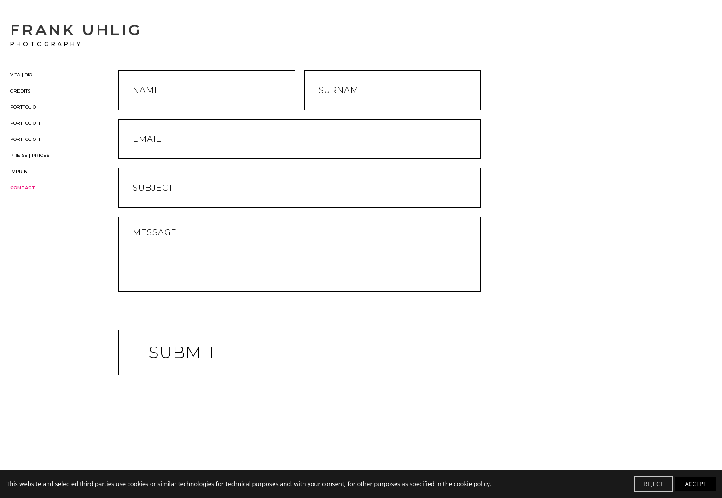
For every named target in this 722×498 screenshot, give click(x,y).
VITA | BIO (21, 75)
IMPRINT (20, 171)
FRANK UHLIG (76, 34)
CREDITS (20, 91)
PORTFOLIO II (25, 123)
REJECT (653, 484)
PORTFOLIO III (25, 139)
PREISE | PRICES (29, 155)
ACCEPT (695, 484)
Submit (182, 352)
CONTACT (22, 187)
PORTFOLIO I (24, 107)
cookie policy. (472, 484)
